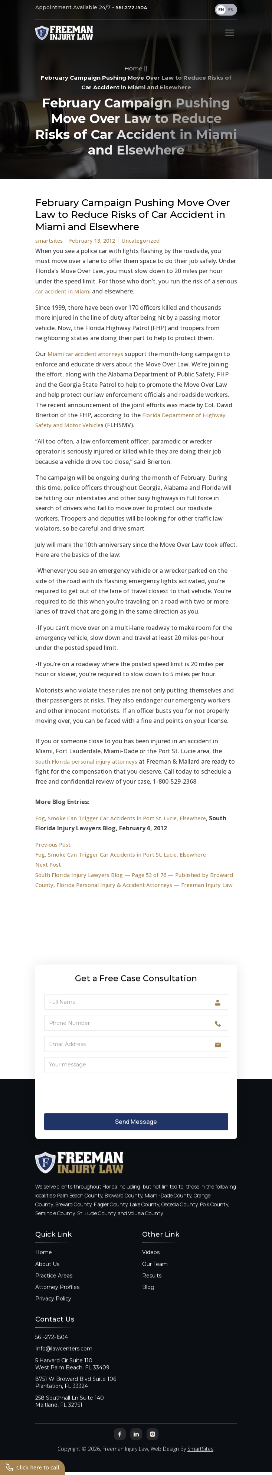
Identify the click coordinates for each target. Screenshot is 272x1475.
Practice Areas (53, 1283)
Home (133, 68)
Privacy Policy (53, 1306)
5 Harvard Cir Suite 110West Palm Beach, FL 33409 (72, 1371)
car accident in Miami (65, 292)
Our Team (155, 1271)
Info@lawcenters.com (63, 1356)
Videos (151, 1260)
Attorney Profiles (57, 1295)
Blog (148, 1295)
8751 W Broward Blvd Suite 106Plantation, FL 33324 (75, 1390)
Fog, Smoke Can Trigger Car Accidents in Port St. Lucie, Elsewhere (127, 818)
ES (230, 9)
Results (151, 1283)
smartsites (50, 241)
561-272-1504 (51, 1345)
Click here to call (34, 1467)
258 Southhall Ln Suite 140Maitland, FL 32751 (69, 1409)
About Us (47, 1271)
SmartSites (200, 1456)
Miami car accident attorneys (88, 355)
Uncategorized (147, 241)
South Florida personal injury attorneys (90, 762)
